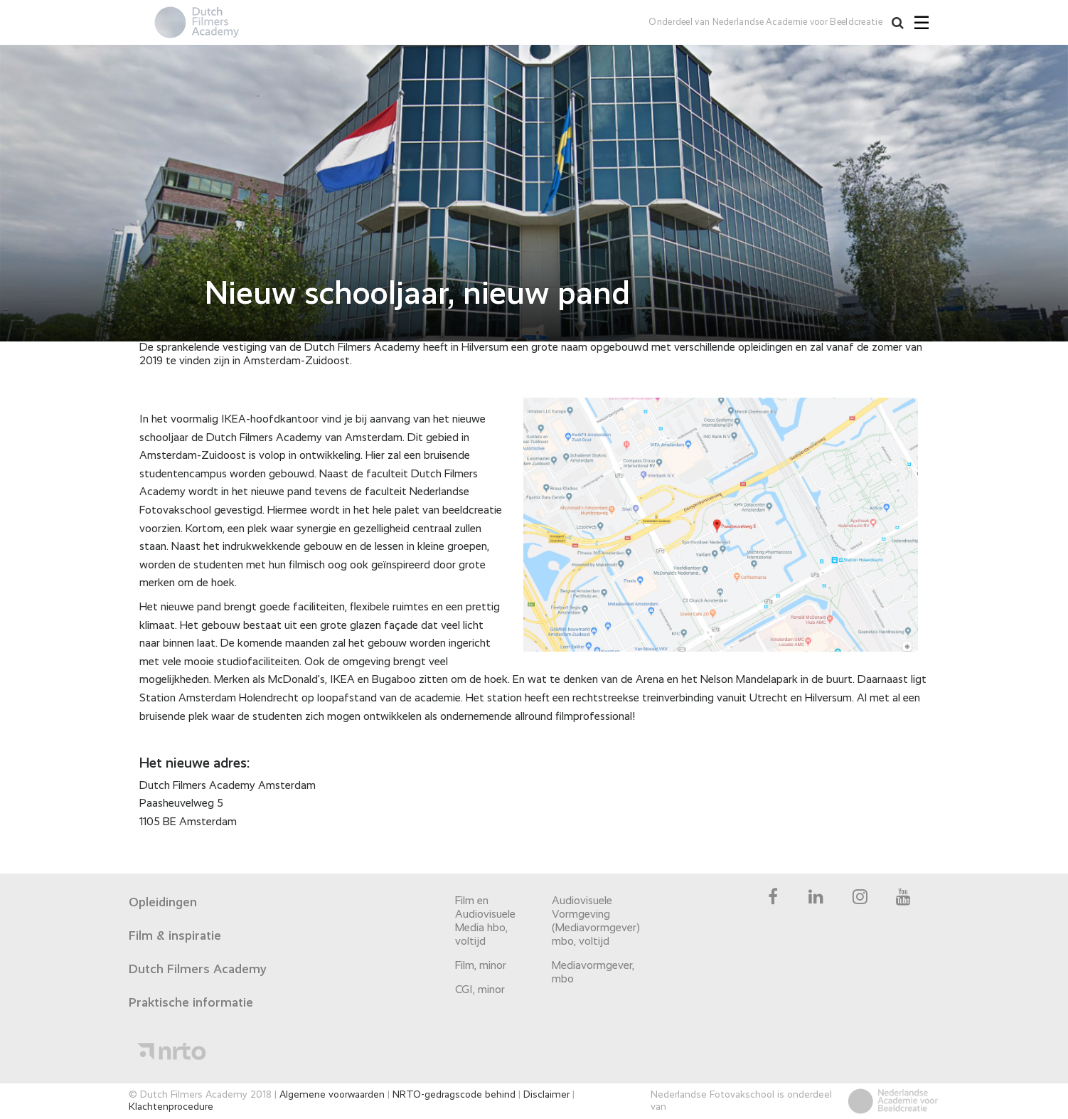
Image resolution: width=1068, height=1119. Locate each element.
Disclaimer (546, 1095)
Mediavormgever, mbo (593, 972)
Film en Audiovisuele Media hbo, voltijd (485, 922)
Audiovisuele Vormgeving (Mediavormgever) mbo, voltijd (593, 922)
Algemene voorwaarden (332, 1095)
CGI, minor (480, 990)
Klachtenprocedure (171, 1107)
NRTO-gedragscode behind (454, 1095)
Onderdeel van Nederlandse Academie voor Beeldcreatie (765, 22)
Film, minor (480, 966)
